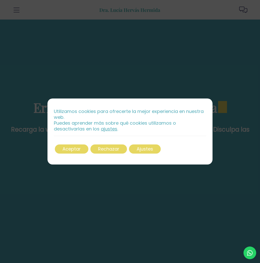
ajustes (109, 129)
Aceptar (71, 149)
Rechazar (108, 149)
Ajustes (145, 149)
